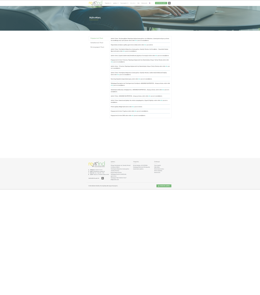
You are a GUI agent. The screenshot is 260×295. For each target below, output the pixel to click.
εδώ (136, 40)
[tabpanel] (140, 77)
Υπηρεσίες (108, 3)
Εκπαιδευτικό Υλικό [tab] (97, 43)
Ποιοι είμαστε (124, 3)
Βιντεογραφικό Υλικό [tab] (97, 47)
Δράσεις (115, 3)
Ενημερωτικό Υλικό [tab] (97, 38)
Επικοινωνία (144, 3)
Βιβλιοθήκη (132, 3)
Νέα (138, 3)
